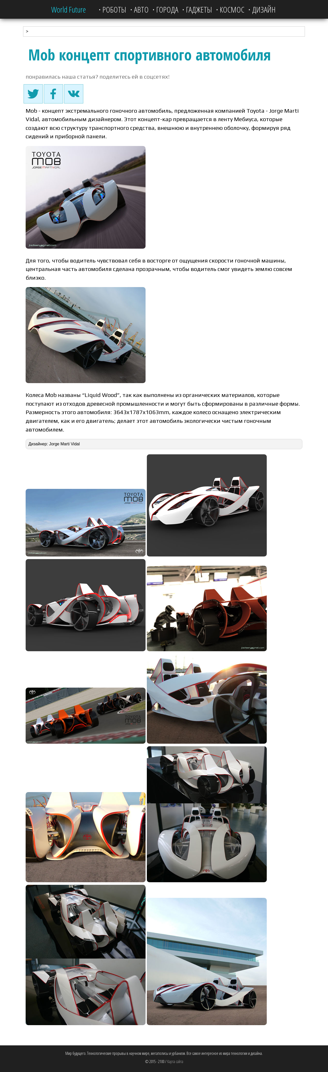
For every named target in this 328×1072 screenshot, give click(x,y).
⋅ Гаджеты (197, 9)
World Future (68, 9)
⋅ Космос (230, 9)
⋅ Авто (139, 9)
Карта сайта (175, 1061)
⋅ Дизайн (262, 9)
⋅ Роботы (112, 9)
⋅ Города (165, 9)
